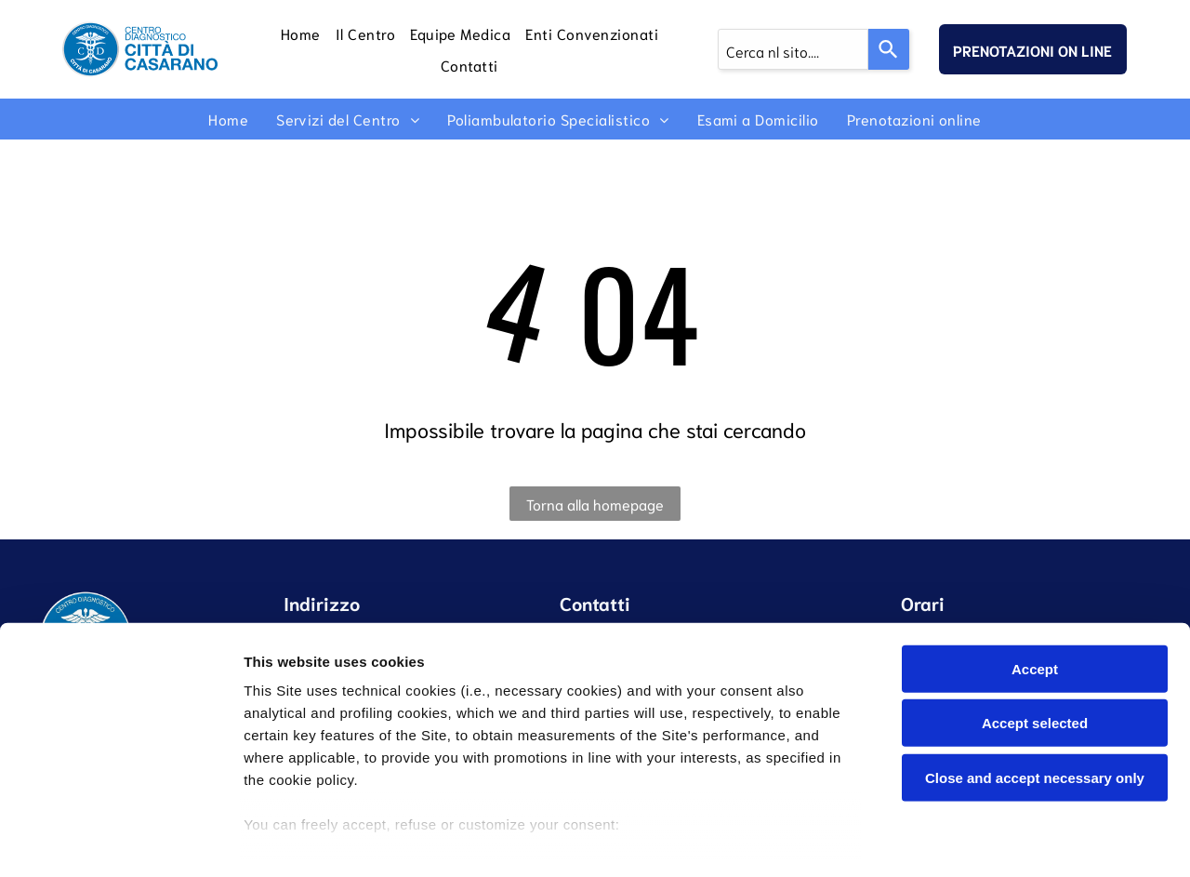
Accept (1035, 589)
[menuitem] (300, 33)
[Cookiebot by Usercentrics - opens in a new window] (120, 841)
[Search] (888, 49)
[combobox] (793, 49)
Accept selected (1035, 644)
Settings (945, 840)
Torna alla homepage (595, 503)
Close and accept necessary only (1034, 698)
